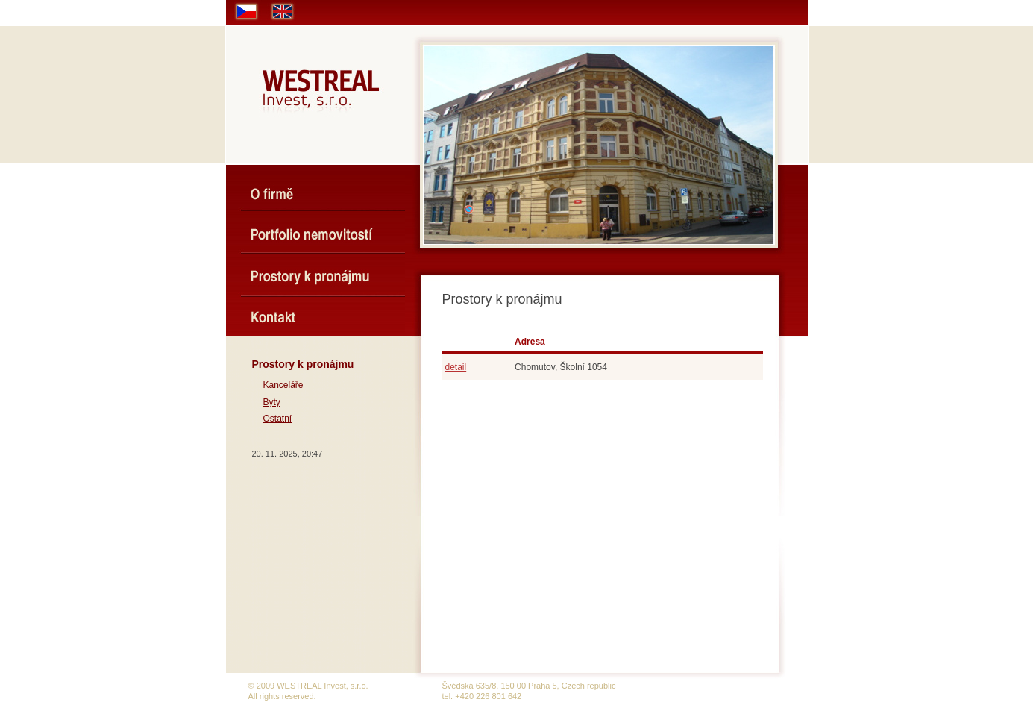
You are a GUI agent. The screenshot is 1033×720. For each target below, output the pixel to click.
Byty (271, 402)
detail (456, 367)
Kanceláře (283, 385)
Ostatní (277, 418)
